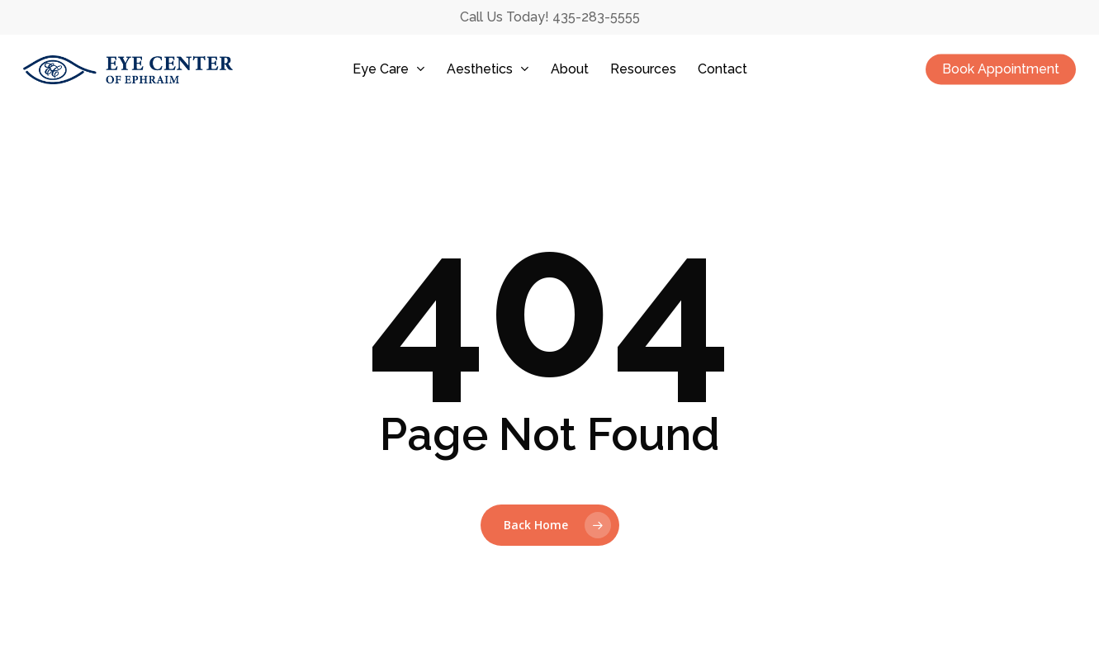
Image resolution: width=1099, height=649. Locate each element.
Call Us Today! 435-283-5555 (550, 17)
